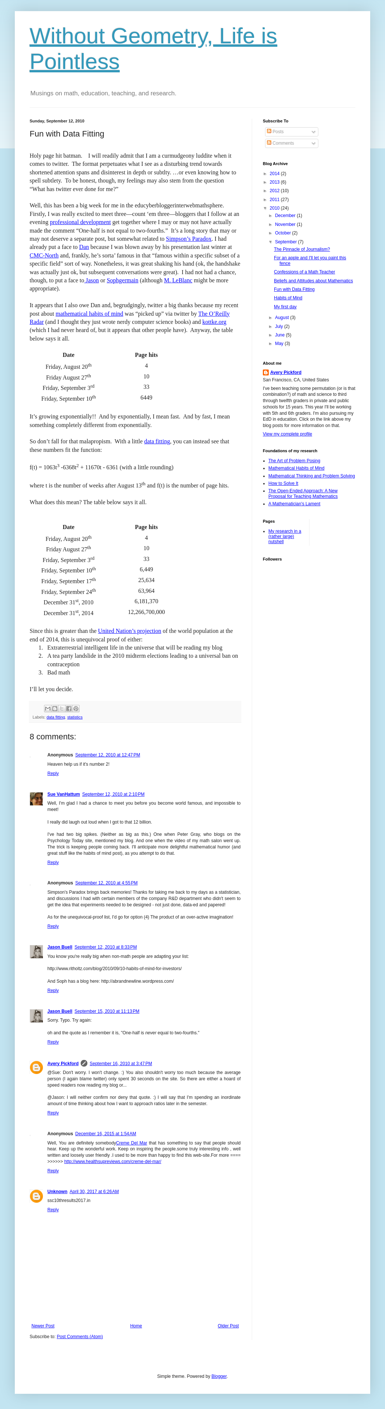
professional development (80, 222)
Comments (280, 143)
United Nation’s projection (129, 631)
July (279, 326)
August (282, 317)
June (280, 335)
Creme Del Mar (131, 1143)
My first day (285, 306)
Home (136, 1325)
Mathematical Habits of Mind (296, 468)
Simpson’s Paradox (188, 239)
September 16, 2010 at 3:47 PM (121, 1063)
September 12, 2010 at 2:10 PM (113, 794)
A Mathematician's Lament (294, 503)
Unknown (57, 1191)
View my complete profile (287, 434)
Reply (53, 773)
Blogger (219, 1376)
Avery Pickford (62, 1063)
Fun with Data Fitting (294, 289)
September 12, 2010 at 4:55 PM (106, 883)
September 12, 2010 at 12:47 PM (107, 755)
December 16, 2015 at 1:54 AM (105, 1133)
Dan (84, 247)
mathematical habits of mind (89, 314)
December (286, 215)
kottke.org (214, 322)
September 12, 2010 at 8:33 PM (105, 947)
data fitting (157, 441)
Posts (275, 131)
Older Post (228, 1325)
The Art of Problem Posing (294, 460)
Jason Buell (59, 947)
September (286, 241)
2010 (275, 208)
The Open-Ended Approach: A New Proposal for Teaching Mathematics (303, 493)
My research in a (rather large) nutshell (284, 537)
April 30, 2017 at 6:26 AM (94, 1191)
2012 (275, 190)
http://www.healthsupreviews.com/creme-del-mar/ (112, 1161)
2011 (275, 199)
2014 (275, 173)
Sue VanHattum (63, 794)
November (286, 224)
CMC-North (44, 255)
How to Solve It (283, 483)
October (283, 233)
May (280, 343)
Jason (91, 280)
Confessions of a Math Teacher (304, 272)
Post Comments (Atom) (80, 1336)
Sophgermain (122, 280)
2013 (275, 182)
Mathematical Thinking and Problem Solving (311, 476)
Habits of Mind (288, 297)
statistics (75, 717)
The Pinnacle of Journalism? (302, 249)
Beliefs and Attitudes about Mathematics (313, 280)
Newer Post (42, 1325)
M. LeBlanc (178, 280)
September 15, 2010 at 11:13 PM (106, 1011)
